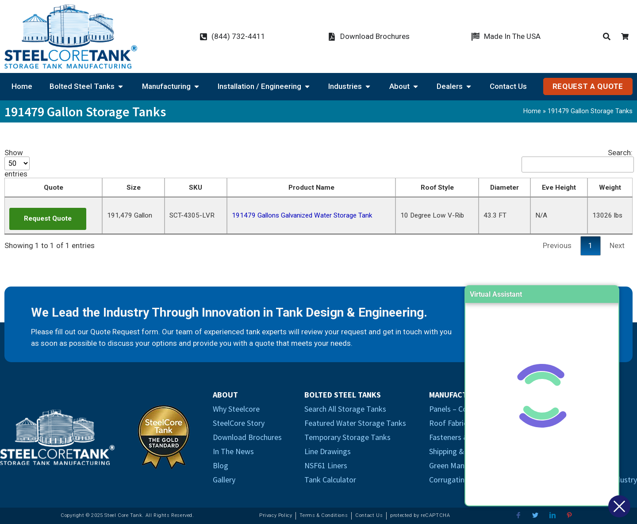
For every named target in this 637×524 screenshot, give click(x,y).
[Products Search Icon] (608, 36)
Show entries (17, 163)
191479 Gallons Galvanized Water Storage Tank (302, 215)
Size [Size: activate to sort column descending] (134, 187)
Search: (577, 160)
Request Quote (48, 218)
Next (617, 245)
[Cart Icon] (627, 36)
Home (532, 111)
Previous (557, 245)
